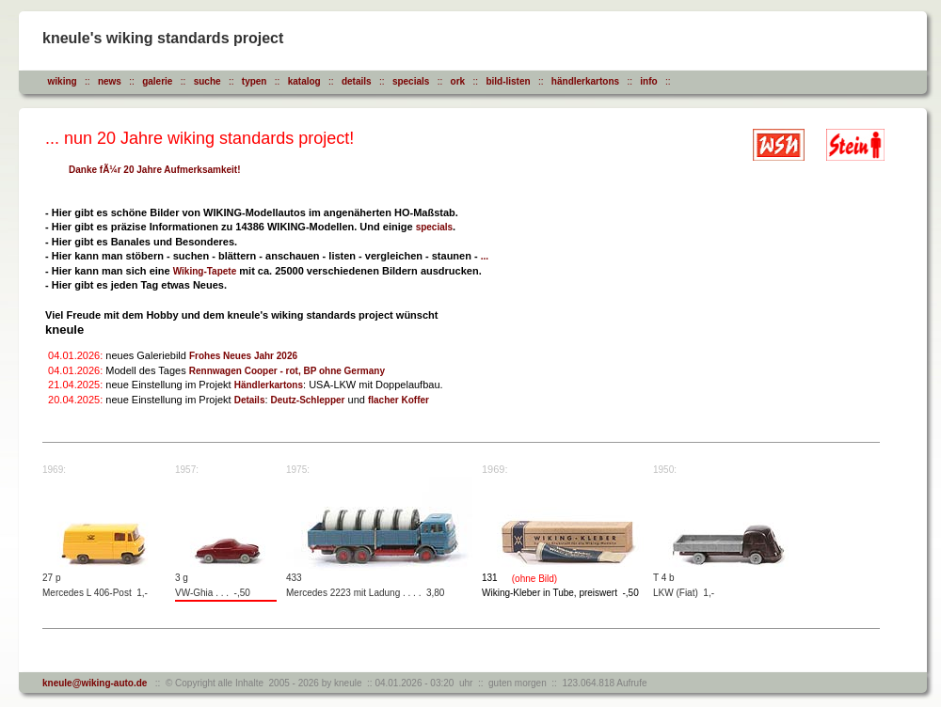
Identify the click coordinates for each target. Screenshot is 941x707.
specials (410, 81)
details (357, 81)
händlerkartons (585, 81)
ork (458, 81)
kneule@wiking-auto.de (94, 683)
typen (254, 81)
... (484, 256)
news (109, 81)
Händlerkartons (268, 385)
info (648, 81)
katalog (304, 81)
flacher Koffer (398, 400)
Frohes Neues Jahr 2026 (243, 356)
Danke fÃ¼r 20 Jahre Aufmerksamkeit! (155, 170)
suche (207, 81)
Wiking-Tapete (205, 271)
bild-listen (508, 81)
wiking (62, 81)
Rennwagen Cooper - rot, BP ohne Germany (287, 371)
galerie (157, 81)
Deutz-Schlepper (308, 400)
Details (249, 400)
